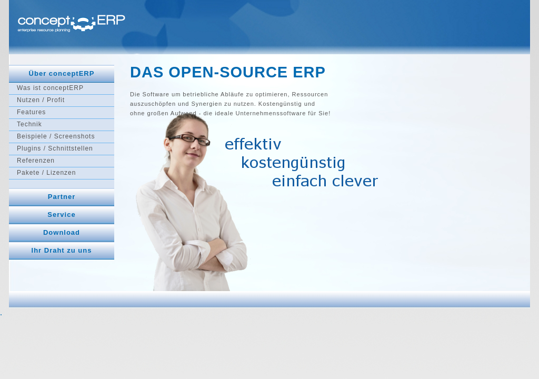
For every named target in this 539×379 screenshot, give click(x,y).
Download (61, 232)
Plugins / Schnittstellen (55, 148)
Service (61, 214)
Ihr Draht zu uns (62, 250)
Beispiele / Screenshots (56, 136)
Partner (62, 197)
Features (31, 112)
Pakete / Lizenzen (46, 172)
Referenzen (36, 160)
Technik (29, 124)
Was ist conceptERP (50, 88)
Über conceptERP (62, 73)
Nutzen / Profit (41, 100)
